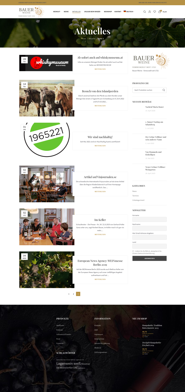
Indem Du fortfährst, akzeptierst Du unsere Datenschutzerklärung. (146, 252)
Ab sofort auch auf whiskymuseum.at (100, 57)
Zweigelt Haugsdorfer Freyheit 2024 (151, 343)
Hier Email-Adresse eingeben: (143, 233)
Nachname (136, 224)
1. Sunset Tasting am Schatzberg (154, 123)
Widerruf (97, 348)
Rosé (58, 339)
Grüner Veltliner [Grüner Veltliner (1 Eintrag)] (70, 360)
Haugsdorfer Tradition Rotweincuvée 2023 (152, 326)
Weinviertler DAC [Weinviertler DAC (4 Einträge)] (69, 367)
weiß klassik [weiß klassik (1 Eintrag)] (81, 368)
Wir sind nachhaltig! (100, 137)
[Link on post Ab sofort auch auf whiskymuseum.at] (46, 63)
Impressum (98, 334)
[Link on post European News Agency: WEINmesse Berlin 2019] (46, 269)
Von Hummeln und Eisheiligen (153, 153)
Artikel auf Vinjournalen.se (100, 177)
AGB (96, 330)
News (134, 191)
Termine (135, 195)
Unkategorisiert (138, 200)
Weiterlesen (100, 69)
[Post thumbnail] (138, 111)
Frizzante (59, 343)
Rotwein (59, 330)
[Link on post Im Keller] (46, 226)
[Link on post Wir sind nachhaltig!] (46, 141)
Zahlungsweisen (100, 352)
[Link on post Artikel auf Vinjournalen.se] (46, 184)
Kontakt (97, 325)
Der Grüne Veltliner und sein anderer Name (155, 138)
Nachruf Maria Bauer (154, 107)
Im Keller (100, 220)
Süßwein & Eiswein (63, 334)
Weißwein (60, 325)
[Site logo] (31, 11)
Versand (146, 336)
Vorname (135, 215)
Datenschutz (99, 339)
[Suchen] (144, 11)
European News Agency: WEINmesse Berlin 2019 (100, 262)
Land (134, 242)
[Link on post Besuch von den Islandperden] (46, 98)
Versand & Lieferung (102, 343)
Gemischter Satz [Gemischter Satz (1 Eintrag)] (61, 360)
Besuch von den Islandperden (100, 91)
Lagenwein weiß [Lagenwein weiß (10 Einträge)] (68, 363)
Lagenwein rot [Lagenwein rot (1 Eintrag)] (80, 360)
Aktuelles (92, 38)
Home (83, 38)
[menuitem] (129, 11)
